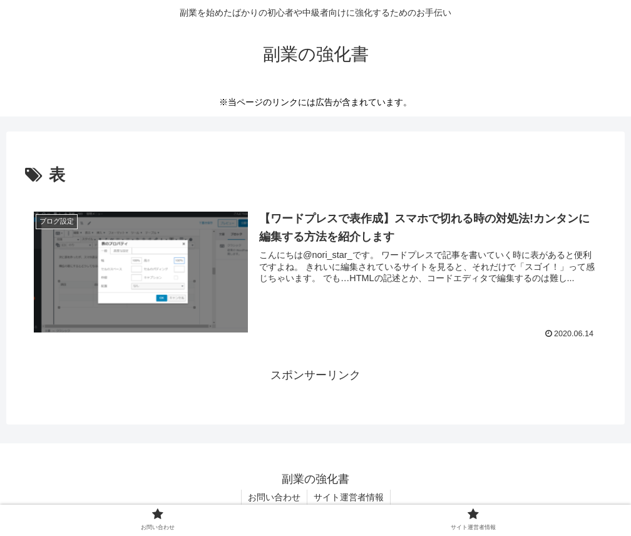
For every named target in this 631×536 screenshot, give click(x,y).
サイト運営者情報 (349, 497)
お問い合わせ (274, 497)
